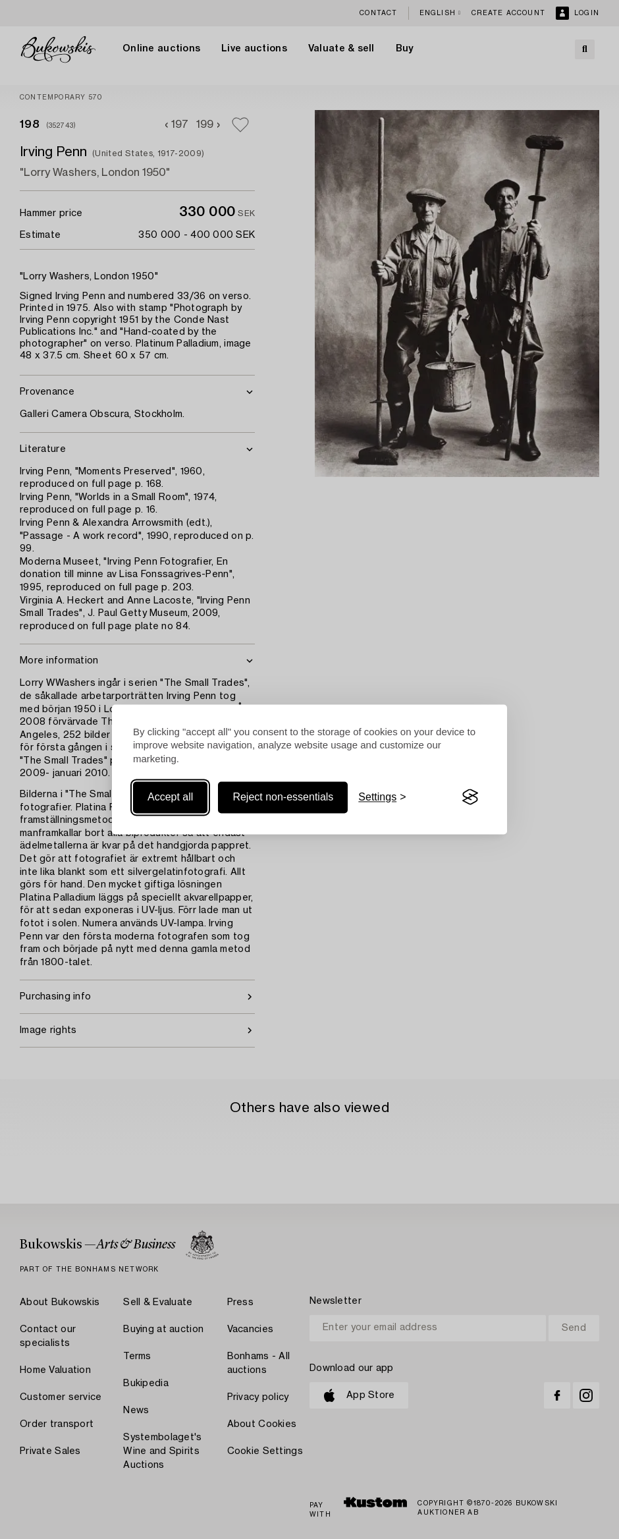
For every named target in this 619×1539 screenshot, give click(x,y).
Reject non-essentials (282, 796)
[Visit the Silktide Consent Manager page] (470, 797)
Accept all (170, 796)
